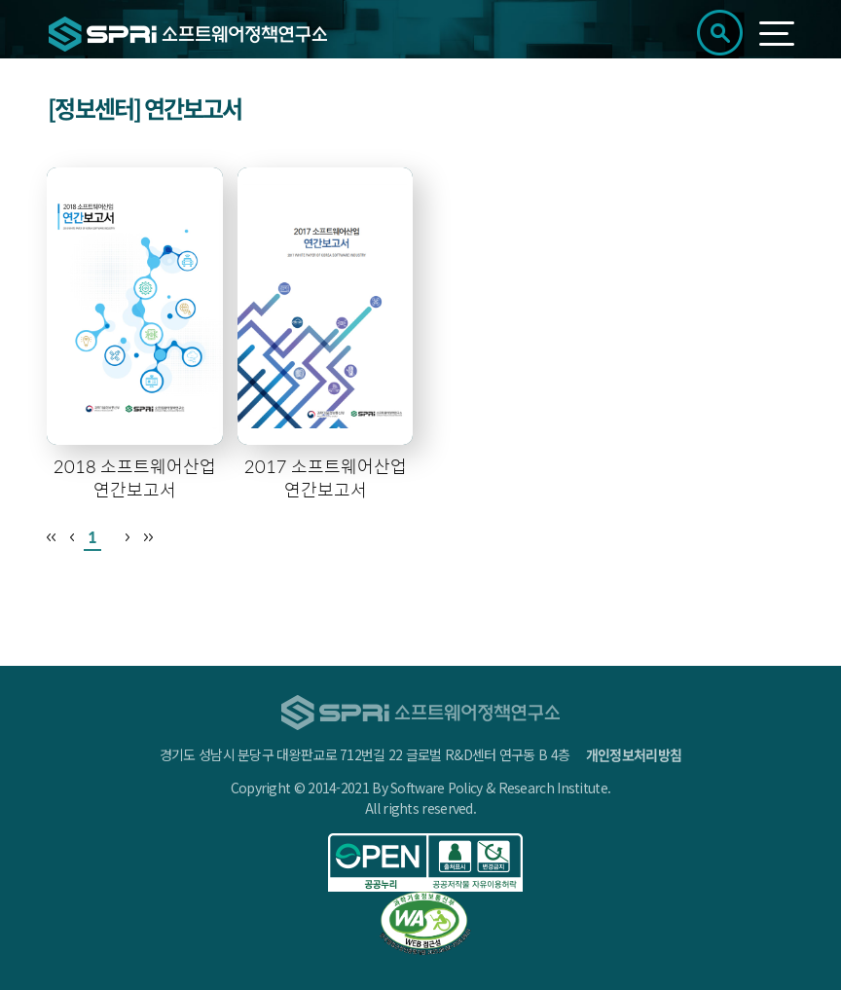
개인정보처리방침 (633, 754)
